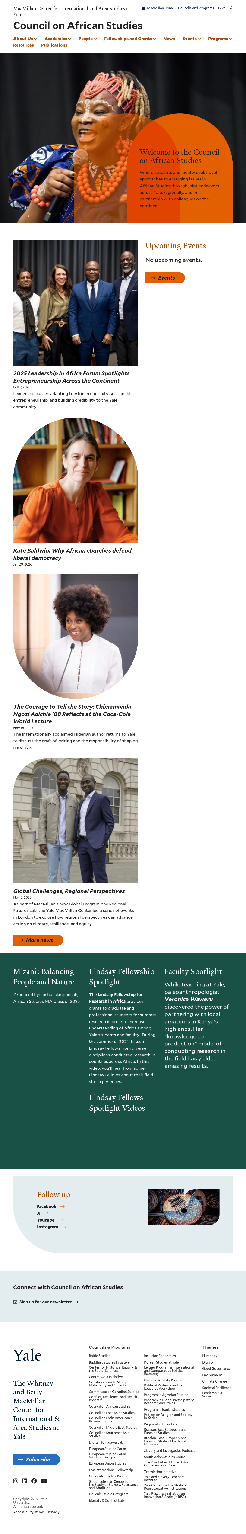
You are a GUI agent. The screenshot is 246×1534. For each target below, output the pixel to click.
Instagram (47, 1233)
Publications (54, 45)
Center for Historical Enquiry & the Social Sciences (113, 1369)
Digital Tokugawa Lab (106, 1442)
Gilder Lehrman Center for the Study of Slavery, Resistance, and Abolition (114, 1484)
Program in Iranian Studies (164, 1410)
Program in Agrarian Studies (166, 1395)
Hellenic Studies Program (108, 1494)
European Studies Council (109, 1448)
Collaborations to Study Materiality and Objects (107, 1384)
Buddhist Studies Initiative (109, 1362)
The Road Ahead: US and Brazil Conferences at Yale (168, 1464)
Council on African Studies (109, 1406)
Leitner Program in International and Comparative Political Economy (169, 1371)
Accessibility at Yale (29, 1512)
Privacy (54, 1512)
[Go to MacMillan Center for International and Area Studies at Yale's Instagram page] (15, 1481)
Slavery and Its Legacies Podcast (169, 1450)
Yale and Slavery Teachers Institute (164, 1479)
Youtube (45, 1226)
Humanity (210, 1356)
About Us (23, 38)
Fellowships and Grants (128, 38)
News (169, 38)
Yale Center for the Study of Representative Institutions (165, 1487)
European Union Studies (107, 1463)
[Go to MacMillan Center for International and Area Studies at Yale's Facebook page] (34, 1481)
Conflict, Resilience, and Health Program (113, 1399)
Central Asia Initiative (106, 1377)
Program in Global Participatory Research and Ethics (169, 1402)
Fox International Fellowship (111, 1470)
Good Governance (216, 1368)
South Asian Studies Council (165, 1457)
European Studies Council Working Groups (109, 1456)
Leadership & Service (212, 1395)
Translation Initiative (160, 1471)
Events (189, 38)
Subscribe (38, 1460)
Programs (218, 38)
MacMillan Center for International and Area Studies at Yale (71, 12)
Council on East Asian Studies (112, 1413)
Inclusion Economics (160, 1356)
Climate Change (214, 1381)
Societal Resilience (216, 1387)
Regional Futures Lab (160, 1424)
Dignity (208, 1362)
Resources (23, 45)
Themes (210, 1347)
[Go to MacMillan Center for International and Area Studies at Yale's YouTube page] (44, 1481)
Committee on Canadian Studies (114, 1391)
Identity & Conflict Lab (106, 1500)
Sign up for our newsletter (45, 1301)
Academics (55, 38)
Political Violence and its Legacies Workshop (163, 1387)
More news (39, 943)
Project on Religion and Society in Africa (168, 1416)
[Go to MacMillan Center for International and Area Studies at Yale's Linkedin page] (24, 1481)
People (86, 38)
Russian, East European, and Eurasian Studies (165, 1431)
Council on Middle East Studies (113, 1427)
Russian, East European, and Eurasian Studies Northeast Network (165, 1441)
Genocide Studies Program (110, 1476)
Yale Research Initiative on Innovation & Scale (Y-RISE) (165, 1495)
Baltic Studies (99, 1356)
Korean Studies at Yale (161, 1362)
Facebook (46, 1212)
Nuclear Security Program (164, 1380)
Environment (212, 1375)
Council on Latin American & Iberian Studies (111, 1420)
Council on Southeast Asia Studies (109, 1434)
